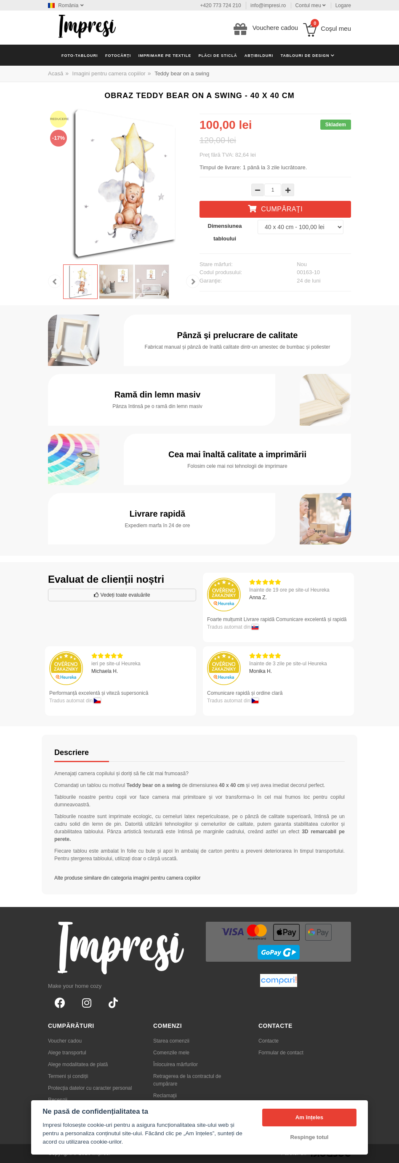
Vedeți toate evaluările (122, 595)
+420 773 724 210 (220, 5)
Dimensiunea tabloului (225, 232)
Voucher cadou (65, 1041)
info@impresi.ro (268, 5)
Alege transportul (67, 1053)
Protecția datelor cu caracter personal (90, 1088)
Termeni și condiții (68, 1076)
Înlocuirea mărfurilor (175, 1064)
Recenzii (57, 1100)
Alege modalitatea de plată (78, 1064)
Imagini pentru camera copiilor (109, 73)
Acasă (55, 73)
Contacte (268, 1041)
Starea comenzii (171, 1041)
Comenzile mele (171, 1053)
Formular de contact (280, 1053)
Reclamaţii (165, 1096)
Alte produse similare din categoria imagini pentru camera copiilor (127, 878)
